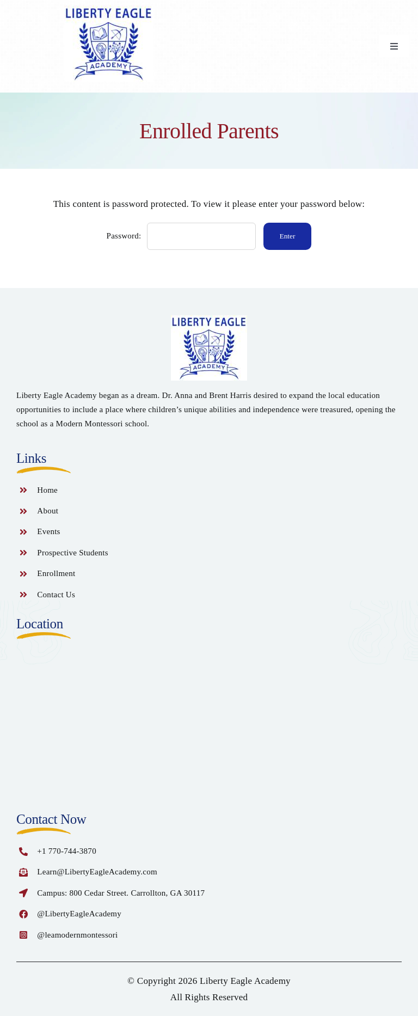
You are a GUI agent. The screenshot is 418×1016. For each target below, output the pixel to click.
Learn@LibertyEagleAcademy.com (97, 871)
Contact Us (56, 594)
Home (47, 490)
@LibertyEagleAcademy (79, 913)
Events (48, 531)
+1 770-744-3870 (66, 851)
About (47, 510)
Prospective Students (72, 552)
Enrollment (56, 573)
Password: (181, 235)
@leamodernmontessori (77, 935)
